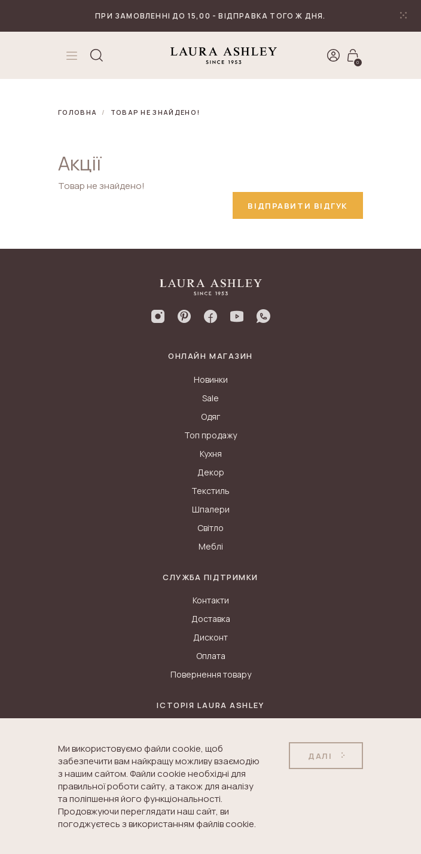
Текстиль (210, 490)
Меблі (211, 546)
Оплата (210, 655)
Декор (210, 472)
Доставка (210, 618)
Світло (210, 527)
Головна (77, 112)
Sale (210, 398)
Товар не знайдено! (155, 112)
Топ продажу (210, 435)
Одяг (210, 416)
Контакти (211, 600)
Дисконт (210, 637)
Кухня (211, 453)
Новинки (211, 379)
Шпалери (211, 509)
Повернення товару (210, 674)
